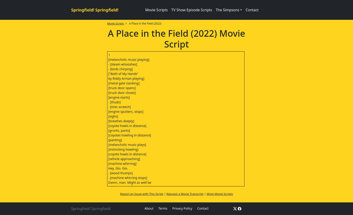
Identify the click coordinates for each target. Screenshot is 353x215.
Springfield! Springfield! (94, 10)
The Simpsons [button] (227, 9)
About (149, 208)
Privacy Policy (182, 208)
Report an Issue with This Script (141, 194)
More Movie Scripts (220, 194)
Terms (162, 208)
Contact (252, 9)
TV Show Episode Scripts (191, 9)
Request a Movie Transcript (185, 194)
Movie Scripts (156, 9)
